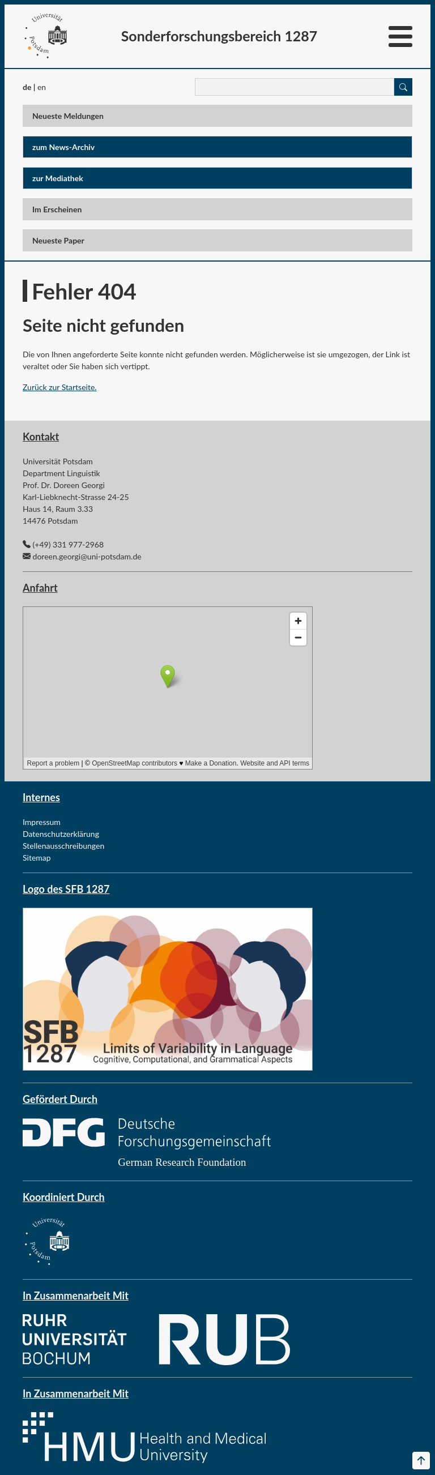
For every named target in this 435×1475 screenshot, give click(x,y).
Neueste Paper (58, 240)
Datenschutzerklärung (61, 834)
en (41, 87)
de (27, 87)
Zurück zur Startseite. (60, 387)
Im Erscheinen (57, 209)
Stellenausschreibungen (63, 845)
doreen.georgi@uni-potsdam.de (87, 556)
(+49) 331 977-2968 (68, 544)
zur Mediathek (57, 178)
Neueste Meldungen (68, 116)
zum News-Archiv (63, 147)
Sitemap (37, 857)
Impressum (42, 822)
